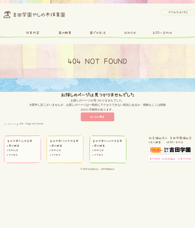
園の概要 (65, 33)
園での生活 (98, 33)
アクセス (13, 155)
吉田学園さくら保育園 (19, 141)
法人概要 (155, 142)
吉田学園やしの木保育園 (107, 141)
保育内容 (33, 33)
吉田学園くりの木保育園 (64, 141)
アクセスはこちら (178, 12)
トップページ (9, 124)
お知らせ (130, 33)
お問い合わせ (162, 33)
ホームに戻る (97, 117)
